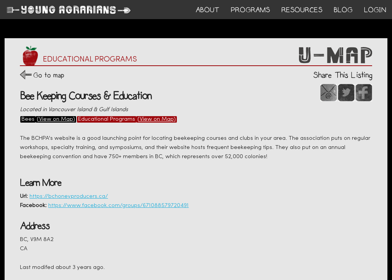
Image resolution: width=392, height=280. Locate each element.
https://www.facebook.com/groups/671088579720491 (118, 206)
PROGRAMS (250, 10)
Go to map (48, 75)
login (375, 10)
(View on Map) (56, 119)
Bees (27, 119)
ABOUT (207, 10)
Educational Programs (106, 119)
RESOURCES (301, 10)
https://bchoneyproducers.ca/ (68, 196)
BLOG (343, 10)
